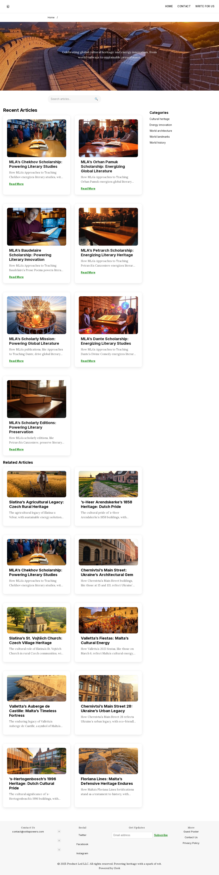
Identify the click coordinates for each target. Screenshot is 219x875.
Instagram (72, 851)
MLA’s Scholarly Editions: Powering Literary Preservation (32, 427)
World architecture (161, 130)
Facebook (72, 842)
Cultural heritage (160, 119)
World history (158, 142)
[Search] (96, 99)
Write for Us (204, 6)
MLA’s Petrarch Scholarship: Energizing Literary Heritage (107, 252)
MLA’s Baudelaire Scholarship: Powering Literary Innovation (30, 255)
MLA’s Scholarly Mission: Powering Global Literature (34, 341)
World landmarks (160, 136)
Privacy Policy (191, 843)
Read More (16, 184)
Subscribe (161, 835)
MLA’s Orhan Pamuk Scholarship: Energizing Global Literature (103, 166)
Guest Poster (191, 831)
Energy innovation (161, 124)
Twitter (71, 833)
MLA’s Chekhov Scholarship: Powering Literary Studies (35, 164)
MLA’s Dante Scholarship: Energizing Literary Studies (106, 341)
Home (169, 6)
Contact (184, 6)
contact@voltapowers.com (28, 831)
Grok (117, 868)
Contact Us (191, 837)
